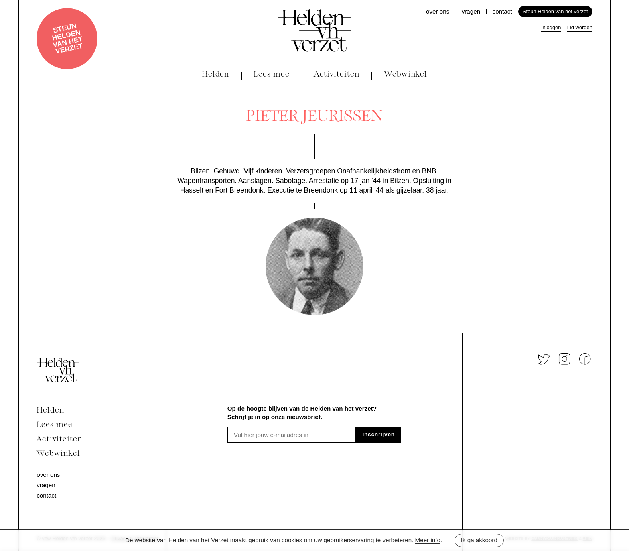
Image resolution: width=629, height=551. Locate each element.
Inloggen (551, 27)
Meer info (427, 540)
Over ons (437, 11)
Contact (502, 11)
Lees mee (55, 425)
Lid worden (579, 27)
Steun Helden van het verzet (67, 38)
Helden (50, 411)
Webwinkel (58, 454)
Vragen (471, 11)
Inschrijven (378, 434)
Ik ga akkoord (479, 540)
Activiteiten (59, 439)
